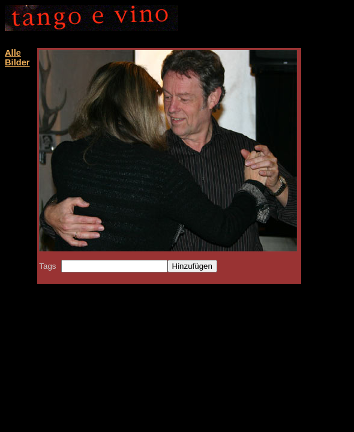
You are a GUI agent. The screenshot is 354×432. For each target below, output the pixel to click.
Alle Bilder (17, 57)
